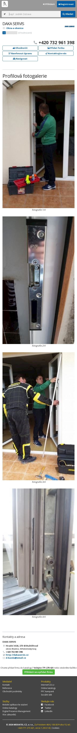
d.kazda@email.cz (16, 657)
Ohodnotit (20, 47)
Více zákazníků (9, 714)
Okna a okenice (14, 28)
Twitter (46, 708)
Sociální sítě (46, 694)
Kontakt (6, 684)
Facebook (47, 704)
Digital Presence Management (16, 711)
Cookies (55, 728)
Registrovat (66, 4)
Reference (7, 688)
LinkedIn (46, 711)
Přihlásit (49, 4)
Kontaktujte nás (55, 53)
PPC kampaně (47, 691)
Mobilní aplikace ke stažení (15, 704)
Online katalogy (48, 688)
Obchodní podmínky (12, 691)
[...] (34, 14)
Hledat (68, 14)
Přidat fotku (55, 47)
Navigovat (20, 58)
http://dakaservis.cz (17, 654)
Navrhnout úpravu (20, 53)
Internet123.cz (47, 684)
